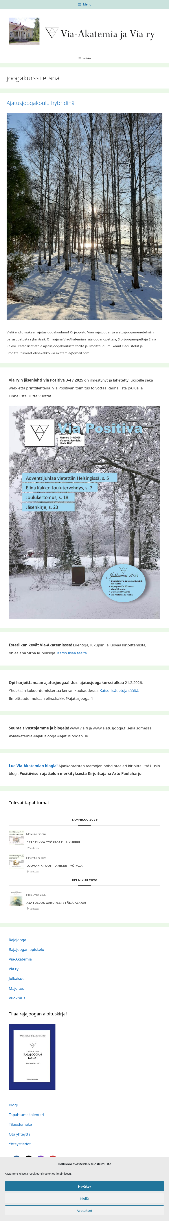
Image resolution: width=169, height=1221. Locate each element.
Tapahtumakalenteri (26, 1114)
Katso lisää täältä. (72, 652)
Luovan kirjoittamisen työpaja (54, 865)
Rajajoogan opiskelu (26, 949)
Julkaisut (16, 978)
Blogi (13, 1104)
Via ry (13, 968)
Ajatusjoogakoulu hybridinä (41, 103)
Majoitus (16, 988)
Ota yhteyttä (19, 1134)
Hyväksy (84, 1186)
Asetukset (84, 1210)
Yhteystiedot (20, 1143)
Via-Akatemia (20, 959)
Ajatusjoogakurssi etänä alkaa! (56, 902)
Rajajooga (17, 939)
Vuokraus (17, 997)
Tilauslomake (20, 1124)
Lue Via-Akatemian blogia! (33, 765)
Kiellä (84, 1198)
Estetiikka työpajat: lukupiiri (53, 842)
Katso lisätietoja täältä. (119, 690)
